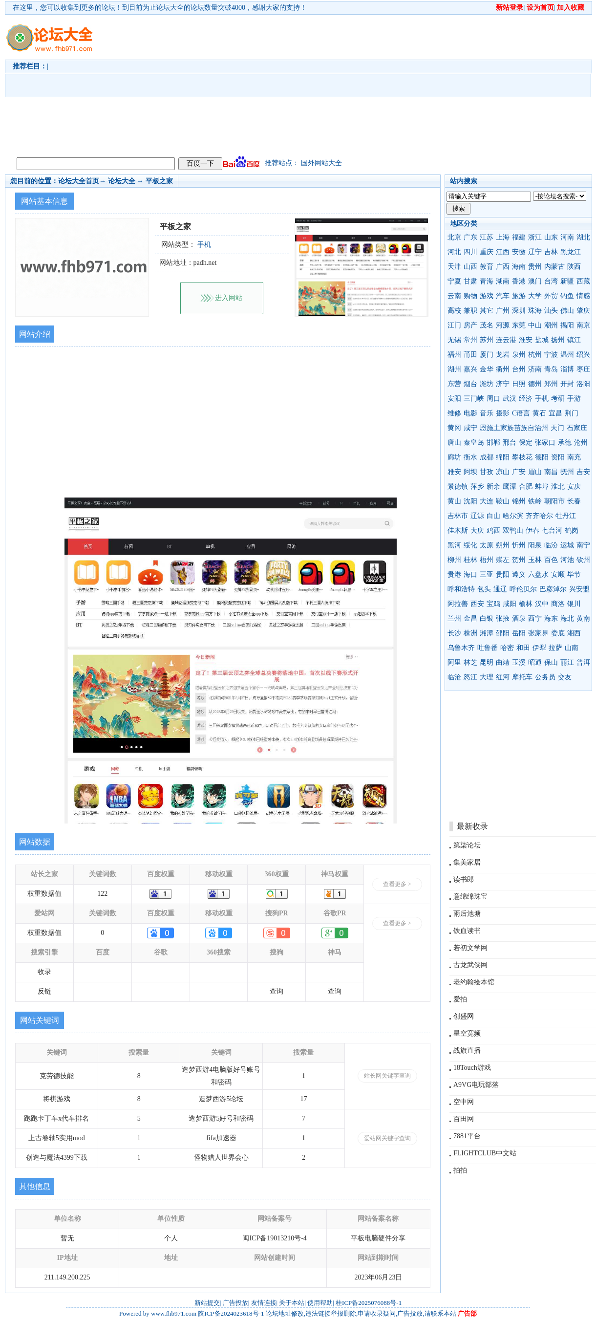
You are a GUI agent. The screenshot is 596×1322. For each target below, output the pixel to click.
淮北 (558, 486)
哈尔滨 (513, 516)
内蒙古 (554, 266)
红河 (503, 677)
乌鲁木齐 (461, 647)
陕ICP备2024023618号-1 (231, 1313)
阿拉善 (457, 603)
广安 (519, 472)
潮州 (551, 325)
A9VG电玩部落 (476, 1084)
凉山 (503, 472)
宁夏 (454, 281)
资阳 (558, 457)
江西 (503, 252)
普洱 (583, 662)
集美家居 (467, 862)
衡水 (470, 457)
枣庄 (583, 369)
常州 (470, 340)
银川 (574, 603)
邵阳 (503, 633)
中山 (535, 325)
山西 (470, 266)
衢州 (503, 369)
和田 (523, 647)
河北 (454, 252)
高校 (454, 310)
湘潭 (486, 633)
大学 (535, 296)
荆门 (571, 413)
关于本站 (291, 1302)
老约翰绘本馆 (473, 982)
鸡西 (493, 530)
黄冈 (454, 428)
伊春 (532, 530)
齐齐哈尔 (539, 516)
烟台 (470, 384)
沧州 (581, 442)
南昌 (551, 472)
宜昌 (555, 413)
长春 (574, 501)
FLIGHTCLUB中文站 (484, 1153)
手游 (574, 398)
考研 (558, 398)
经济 (525, 398)
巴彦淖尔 (553, 589)
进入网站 (228, 298)
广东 (470, 237)
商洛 (558, 603)
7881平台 (467, 1136)
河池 (567, 559)
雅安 (454, 472)
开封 (567, 384)
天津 (454, 266)
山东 (551, 237)
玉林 (535, 559)
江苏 (486, 237)
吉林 (551, 252)
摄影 (503, 413)
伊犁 (539, 647)
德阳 (542, 457)
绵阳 (503, 457)
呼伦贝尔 (523, 589)
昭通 (535, 662)
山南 (571, 647)
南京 (583, 325)
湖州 (454, 369)
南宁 (583, 545)
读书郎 (463, 879)
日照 (519, 384)
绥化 (470, 545)
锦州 (519, 501)
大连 (486, 501)
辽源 (477, 516)
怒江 (470, 677)
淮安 (525, 340)
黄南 (583, 618)
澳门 (535, 281)
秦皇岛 (474, 442)
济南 (535, 369)
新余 (493, 486)
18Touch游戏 (472, 1067)
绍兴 (583, 354)
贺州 (519, 559)
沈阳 (470, 501)
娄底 (558, 633)
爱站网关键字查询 (387, 1138)
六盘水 (538, 574)
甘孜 (486, 472)
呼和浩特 (461, 589)
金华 (486, 369)
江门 (454, 325)
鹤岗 (571, 530)
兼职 (470, 310)
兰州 (454, 618)
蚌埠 (542, 486)
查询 (276, 991)
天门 (557, 428)
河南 (567, 237)
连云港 (506, 340)
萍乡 (477, 486)
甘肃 (470, 281)
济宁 (503, 384)
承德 (565, 442)
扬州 (558, 340)
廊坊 (454, 457)
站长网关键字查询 (387, 1075)
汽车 (503, 296)
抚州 (567, 472)
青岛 (551, 369)
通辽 (500, 589)
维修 (454, 413)
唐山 (454, 442)
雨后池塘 (467, 913)
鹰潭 (509, 486)
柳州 (454, 559)
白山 (493, 516)
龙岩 (503, 354)
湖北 (583, 237)
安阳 (454, 398)
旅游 (519, 296)
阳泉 (535, 545)
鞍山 (503, 501)
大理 (486, 677)
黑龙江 (570, 252)
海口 (470, 574)
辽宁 (535, 252)
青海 (486, 281)
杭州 (535, 354)
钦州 (583, 559)
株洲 (470, 633)
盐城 (542, 340)
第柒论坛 (467, 845)
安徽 (519, 252)
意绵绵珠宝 (470, 896)
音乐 (486, 413)
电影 (470, 413)
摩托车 (522, 677)
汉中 (542, 603)
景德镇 (457, 486)
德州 (535, 384)
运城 (567, 545)
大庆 (477, 530)
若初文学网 (470, 948)
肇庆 (583, 310)
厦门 (486, 354)
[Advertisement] (249, 83)
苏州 (486, 340)
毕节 (574, 574)
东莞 (519, 325)
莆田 (470, 354)
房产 (470, 325)
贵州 (535, 266)
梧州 (486, 559)
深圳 (519, 310)
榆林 (525, 603)
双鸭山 (513, 530)
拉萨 (555, 647)
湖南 (503, 281)
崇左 (503, 559)
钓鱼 (567, 296)
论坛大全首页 (78, 181)
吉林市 (457, 516)
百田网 (463, 1119)
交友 (565, 677)
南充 (574, 457)
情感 (583, 296)
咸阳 (509, 603)
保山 (551, 662)
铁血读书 (467, 930)
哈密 (507, 647)
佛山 (567, 310)
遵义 (519, 574)
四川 (470, 252)
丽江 (567, 662)
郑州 (551, 384)
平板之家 (159, 181)
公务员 (545, 677)
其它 (486, 310)
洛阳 (583, 384)
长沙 (454, 633)
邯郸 (493, 442)
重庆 (486, 252)
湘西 (574, 633)
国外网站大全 (321, 163)
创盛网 (463, 1016)
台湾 (551, 281)
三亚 (486, 574)
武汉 (509, 398)
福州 (454, 354)
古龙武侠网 (470, 965)
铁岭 (535, 501)
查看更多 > (397, 884)
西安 (477, 603)
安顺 (558, 574)
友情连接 (264, 1302)
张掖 (503, 618)
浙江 (535, 237)
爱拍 (460, 999)
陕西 (574, 266)
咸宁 (470, 428)
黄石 (539, 413)
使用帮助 (320, 1302)
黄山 (454, 501)
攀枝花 (522, 457)
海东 (551, 618)
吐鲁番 (487, 647)
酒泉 (519, 618)
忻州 (519, 545)
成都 (486, 457)
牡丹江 (565, 516)
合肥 (525, 486)
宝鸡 (493, 603)
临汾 (551, 545)
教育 (486, 266)
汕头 (551, 310)
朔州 (503, 545)
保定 (525, 442)
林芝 (470, 662)
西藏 (583, 281)
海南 (519, 266)
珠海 (535, 310)
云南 (454, 296)
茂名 (486, 325)
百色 (551, 559)
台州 (519, 369)
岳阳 (519, 633)
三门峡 (474, 398)
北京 (454, 237)
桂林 (470, 559)
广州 (503, 310)
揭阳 (567, 325)
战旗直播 (467, 1050)
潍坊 (486, 384)
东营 (454, 384)
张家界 (538, 633)
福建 (519, 237)
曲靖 (503, 662)
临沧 (454, 677)
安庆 (574, 486)
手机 (542, 398)
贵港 (454, 574)
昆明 (486, 662)
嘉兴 (470, 369)
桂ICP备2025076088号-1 (369, 1302)
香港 (519, 281)
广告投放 (235, 1302)
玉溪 (519, 662)
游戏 (486, 296)
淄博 (567, 369)
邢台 (509, 442)
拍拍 (460, 1170)
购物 (470, 296)
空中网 (463, 1101)
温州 (567, 354)
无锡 (454, 340)
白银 (486, 618)
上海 (503, 237)
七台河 (552, 530)
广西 (503, 266)
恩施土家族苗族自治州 (514, 428)
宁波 (551, 354)
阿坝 (470, 472)
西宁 (535, 618)
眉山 (535, 472)
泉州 (519, 354)
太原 (486, 545)
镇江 (574, 340)
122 (102, 893)
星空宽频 (467, 1033)
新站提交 (207, 1302)
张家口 (545, 442)
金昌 (470, 618)
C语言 (521, 413)
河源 (503, 325)
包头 (484, 589)
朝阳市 (554, 501)
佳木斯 (457, 530)
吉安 (583, 472)
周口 (493, 398)
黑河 (454, 545)
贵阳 (503, 574)
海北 (567, 618)
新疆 (567, 281)
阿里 (454, 662)
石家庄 (577, 428)
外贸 (551, 296)
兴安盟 (579, 589)
